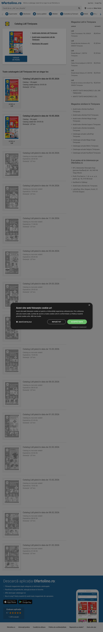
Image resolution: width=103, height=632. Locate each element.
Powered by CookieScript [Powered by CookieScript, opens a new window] (79, 327)
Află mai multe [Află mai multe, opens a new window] (36, 316)
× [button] (89, 305)
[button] (24, 322)
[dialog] (52, 316)
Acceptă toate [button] (77, 322)
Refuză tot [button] (56, 322)
